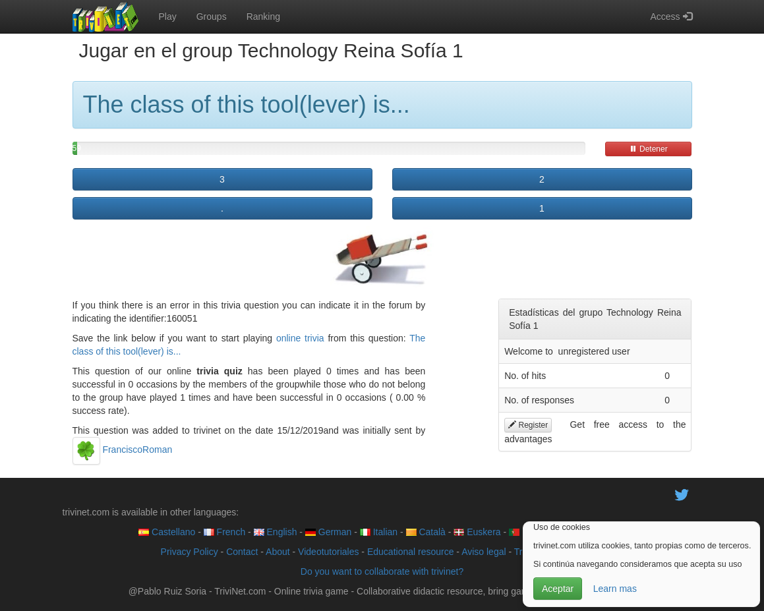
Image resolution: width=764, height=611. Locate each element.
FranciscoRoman (123, 449)
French (224, 532)
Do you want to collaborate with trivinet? (382, 571)
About (278, 551)
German (328, 532)
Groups (211, 16)
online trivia (300, 338)
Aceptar (557, 588)
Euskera (477, 532)
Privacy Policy (189, 551)
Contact (242, 551)
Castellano (166, 532)
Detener (649, 149)
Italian (378, 532)
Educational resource (410, 551)
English (275, 532)
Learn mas (615, 588)
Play (168, 16)
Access (670, 16)
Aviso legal (483, 551)
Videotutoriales (328, 551)
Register (528, 425)
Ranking (263, 16)
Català (426, 532)
